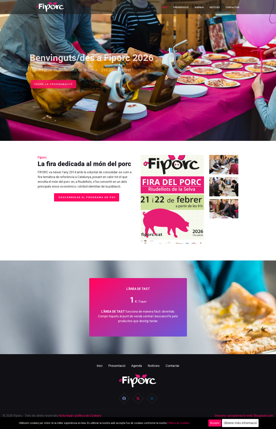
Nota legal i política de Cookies (80, 415)
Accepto (214, 423)
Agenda (199, 7)
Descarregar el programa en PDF (87, 197)
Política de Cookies (178, 423)
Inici (164, 7)
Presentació (181, 7)
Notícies (215, 7)
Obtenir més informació (240, 423)
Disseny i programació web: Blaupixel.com (244, 415)
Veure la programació (52, 84)
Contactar (232, 7)
